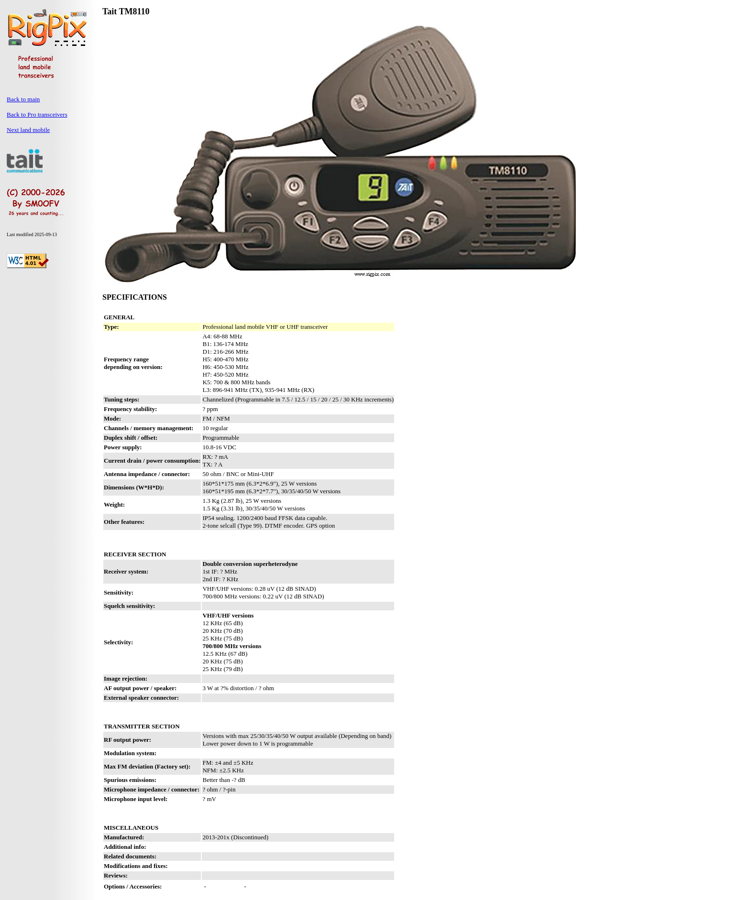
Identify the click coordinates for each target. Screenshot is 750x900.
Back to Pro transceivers (37, 114)
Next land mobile (28, 129)
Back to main (23, 99)
